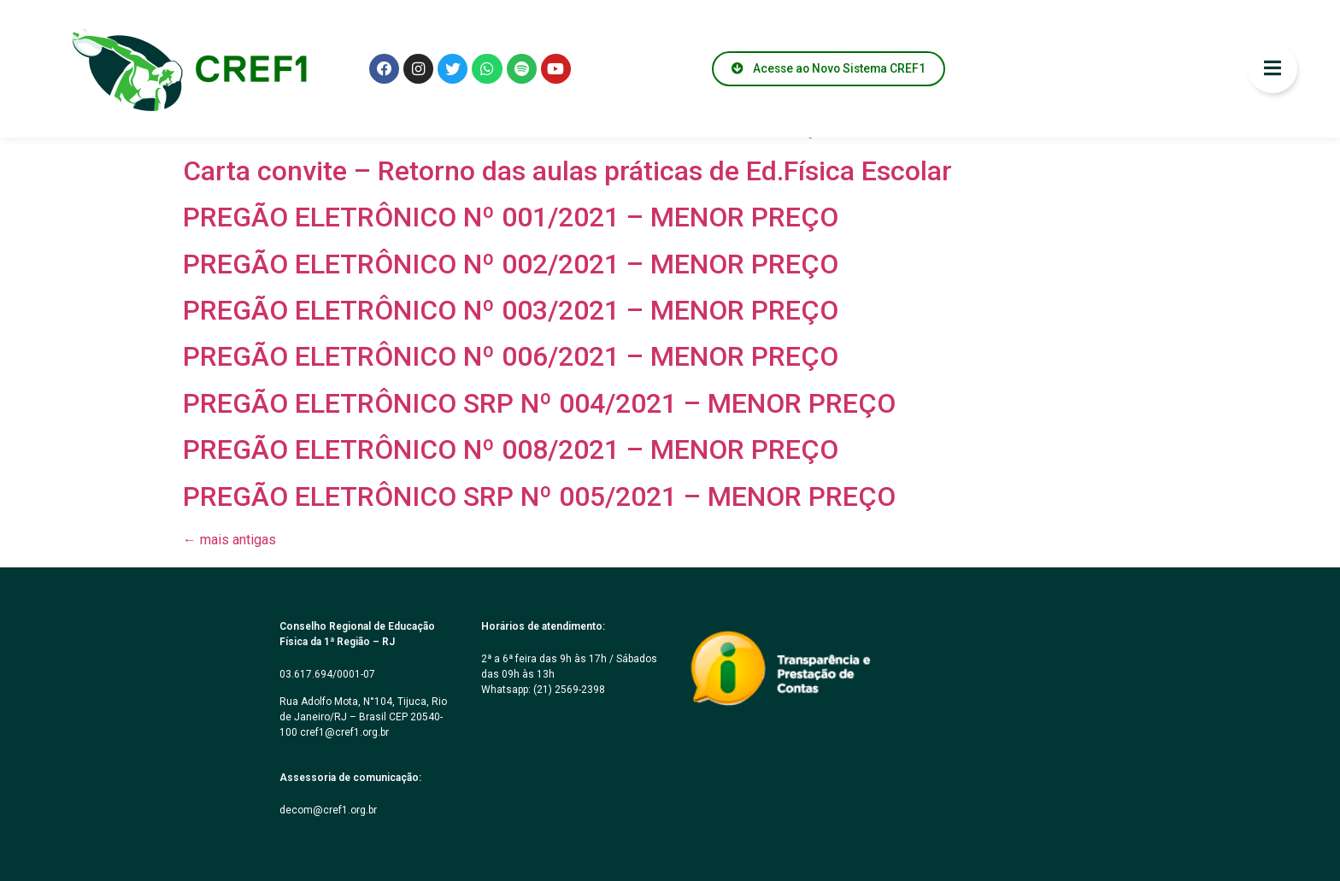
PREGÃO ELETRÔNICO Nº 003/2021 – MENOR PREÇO (510, 310)
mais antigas (229, 540)
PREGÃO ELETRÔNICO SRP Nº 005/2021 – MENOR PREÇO (539, 496)
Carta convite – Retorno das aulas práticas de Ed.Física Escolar (567, 171)
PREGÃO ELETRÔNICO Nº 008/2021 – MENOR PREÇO (510, 449)
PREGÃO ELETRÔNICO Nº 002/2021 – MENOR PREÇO (510, 264)
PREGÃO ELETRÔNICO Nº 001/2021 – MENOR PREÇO (510, 217)
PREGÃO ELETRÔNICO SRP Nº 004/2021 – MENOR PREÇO (539, 403)
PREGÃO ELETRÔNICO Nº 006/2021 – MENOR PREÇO (510, 356)
